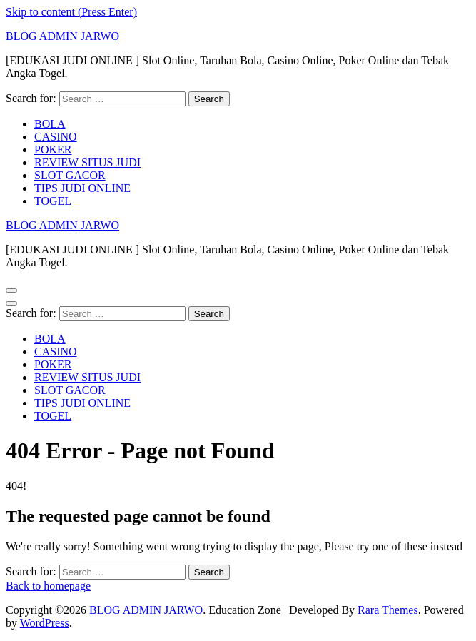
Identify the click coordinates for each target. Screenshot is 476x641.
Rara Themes (388, 610)
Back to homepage (48, 586)
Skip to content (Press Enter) (71, 12)
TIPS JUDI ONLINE (82, 188)
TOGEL (52, 201)
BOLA (50, 124)
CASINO (55, 137)
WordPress (44, 623)
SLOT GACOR (70, 175)
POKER (52, 149)
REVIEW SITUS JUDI (87, 162)
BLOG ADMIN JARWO (62, 36)
